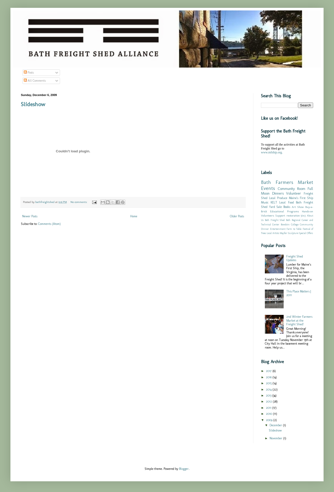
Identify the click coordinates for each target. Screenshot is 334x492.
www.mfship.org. (272, 152)
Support (280, 215)
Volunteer (293, 193)
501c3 (303, 215)
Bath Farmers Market (287, 182)
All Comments (35, 80)
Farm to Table (294, 228)
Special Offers (306, 233)
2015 (269, 383)
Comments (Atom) (49, 224)
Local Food (286, 202)
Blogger (184, 469)
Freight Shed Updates (294, 258)
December (276, 425)
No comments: (79, 202)
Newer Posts (29, 216)
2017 (269, 371)
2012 (269, 401)
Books (286, 207)
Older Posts (237, 216)
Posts (29, 72)
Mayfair (283, 233)
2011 (269, 408)
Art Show (298, 207)
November (276, 438)
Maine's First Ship (301, 198)
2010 (269, 414)
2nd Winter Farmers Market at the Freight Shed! (299, 320)
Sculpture (293, 233)
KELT (274, 202)
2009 (269, 420)
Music (265, 202)
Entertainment (277, 228)
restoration (293, 215)
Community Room (291, 188)
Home (133, 216)
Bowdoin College (290, 224)
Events (268, 188)
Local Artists (273, 233)
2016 (269, 377)
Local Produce (278, 198)
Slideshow (33, 104)
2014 (269, 389)
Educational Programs (284, 211)
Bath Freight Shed (275, 220)
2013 (269, 395)
